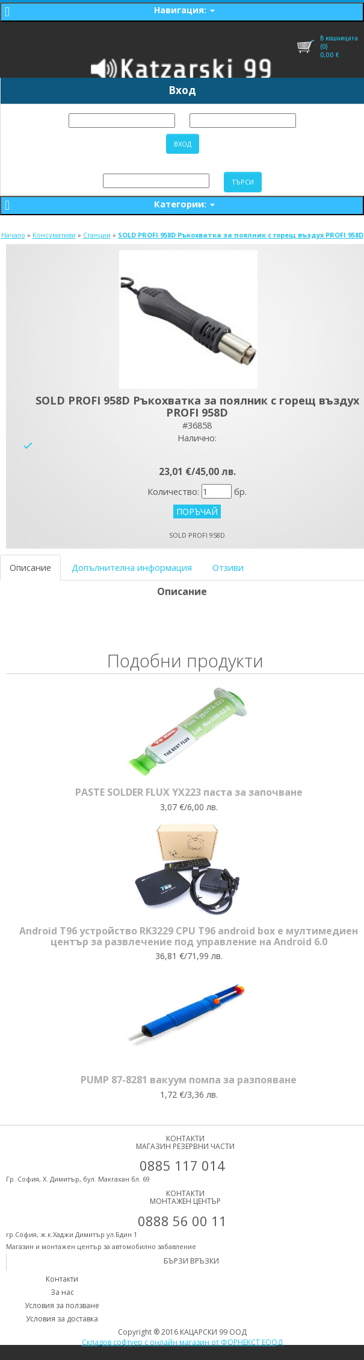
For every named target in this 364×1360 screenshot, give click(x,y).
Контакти (62, 1279)
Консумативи (54, 234)
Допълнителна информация (132, 567)
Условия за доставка (62, 1319)
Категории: (184, 204)
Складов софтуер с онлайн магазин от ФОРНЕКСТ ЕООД (182, 1342)
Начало (13, 234)
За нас (62, 1292)
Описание (30, 567)
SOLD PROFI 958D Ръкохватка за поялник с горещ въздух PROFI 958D (240, 234)
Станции (97, 234)
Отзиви (228, 567)
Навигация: (184, 10)
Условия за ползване (62, 1305)
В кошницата (339, 38)
